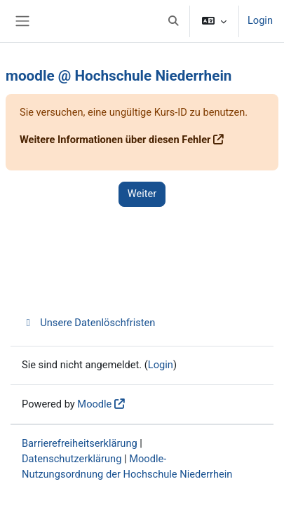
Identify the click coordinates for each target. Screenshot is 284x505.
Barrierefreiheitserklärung (79, 443)
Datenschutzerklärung (71, 458)
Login (260, 20)
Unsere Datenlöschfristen (88, 322)
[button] (173, 21)
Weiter (142, 193)
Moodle (94, 404)
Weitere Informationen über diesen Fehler (115, 139)
